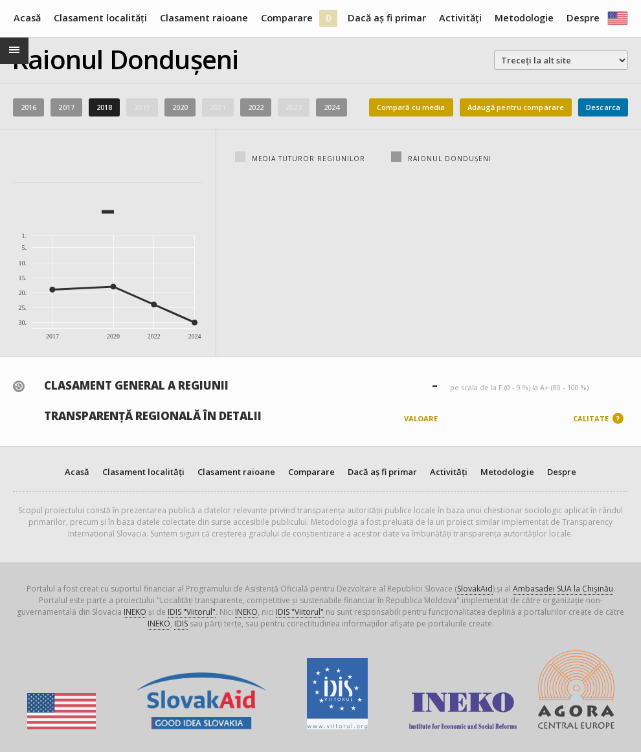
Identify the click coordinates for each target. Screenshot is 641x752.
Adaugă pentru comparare (516, 107)
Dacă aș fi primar (387, 18)
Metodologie (524, 18)
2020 (180, 107)
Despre (583, 18)
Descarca (603, 107)
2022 (256, 107)
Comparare (287, 18)
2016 (28, 107)
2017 (66, 107)
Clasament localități (100, 18)
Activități (460, 18)
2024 (331, 107)
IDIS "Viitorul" (192, 611)
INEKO (135, 611)
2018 (104, 107)
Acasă (27, 18)
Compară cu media (411, 107)
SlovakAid (475, 588)
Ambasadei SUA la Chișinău (563, 588)
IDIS (181, 623)
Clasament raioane (204, 18)
